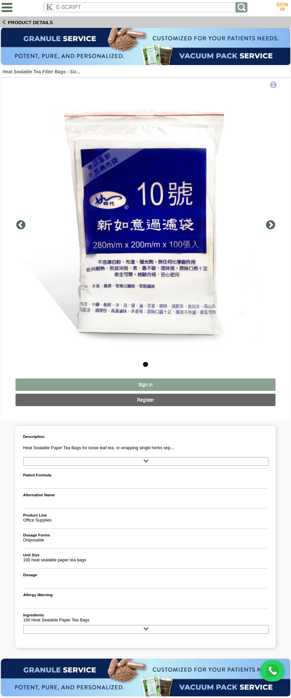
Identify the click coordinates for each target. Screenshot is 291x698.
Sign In (145, 384)
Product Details (30, 22)
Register (145, 399)
